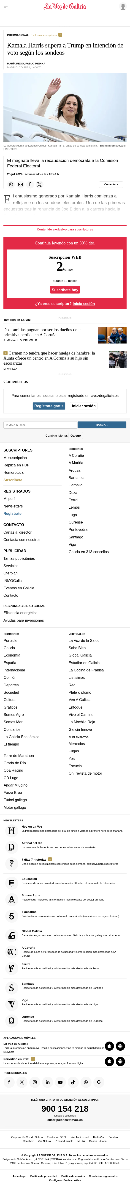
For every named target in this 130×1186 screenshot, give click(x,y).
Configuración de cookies (65, 1180)
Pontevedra (78, 529)
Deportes (11, 685)
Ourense (76, 522)
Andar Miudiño (15, 785)
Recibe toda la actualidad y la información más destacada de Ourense (54, 1020)
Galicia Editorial (98, 1141)
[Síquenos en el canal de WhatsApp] (86, 1082)
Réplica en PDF (16, 465)
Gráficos (10, 707)
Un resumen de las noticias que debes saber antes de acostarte (50, 847)
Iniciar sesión (84, 406)
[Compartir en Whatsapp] (11, 184)
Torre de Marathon (19, 755)
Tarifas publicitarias (19, 558)
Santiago (76, 537)
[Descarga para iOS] (109, 1046)
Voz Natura (44, 1141)
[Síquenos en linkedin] (47, 1082)
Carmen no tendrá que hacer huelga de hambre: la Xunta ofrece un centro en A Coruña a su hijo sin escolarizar (49, 358)
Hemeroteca (13, 472)
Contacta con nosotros (22, 540)
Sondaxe (113, 1137)
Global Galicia (80, 655)
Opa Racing (13, 770)
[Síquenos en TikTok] (73, 1082)
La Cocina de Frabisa (86, 670)
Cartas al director (17, 532)
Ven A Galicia (79, 700)
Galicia (9, 648)
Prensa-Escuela (64, 1141)
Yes (72, 758)
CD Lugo (11, 778)
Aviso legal (19, 1176)
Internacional (14, 670)
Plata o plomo (80, 692)
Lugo (73, 515)
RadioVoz (98, 1137)
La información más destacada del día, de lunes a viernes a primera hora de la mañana (64, 830)
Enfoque (75, 707)
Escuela (75, 766)
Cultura (10, 700)
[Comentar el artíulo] (111, 184)
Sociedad (11, 692)
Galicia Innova (80, 729)
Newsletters (13, 506)
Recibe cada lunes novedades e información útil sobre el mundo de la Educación (60, 883)
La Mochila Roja (82, 722)
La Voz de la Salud (84, 640)
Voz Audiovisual (80, 1137)
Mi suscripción (15, 457)
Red (72, 685)
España (10, 662)
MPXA (81, 1141)
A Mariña (76, 463)
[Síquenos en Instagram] (34, 1082)
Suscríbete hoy (65, 290)
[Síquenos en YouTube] (60, 1082)
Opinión (10, 677)
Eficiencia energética (20, 613)
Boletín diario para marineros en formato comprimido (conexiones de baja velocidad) (62, 916)
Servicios (10, 566)
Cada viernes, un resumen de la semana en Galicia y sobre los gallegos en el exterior (63, 935)
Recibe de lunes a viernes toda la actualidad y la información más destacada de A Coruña (60, 952)
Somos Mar (13, 722)
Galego (75, 435)
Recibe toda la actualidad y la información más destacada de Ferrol (52, 968)
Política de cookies (73, 1176)
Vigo (72, 544)
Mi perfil (9, 498)
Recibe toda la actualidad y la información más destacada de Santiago (54, 987)
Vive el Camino (81, 714)
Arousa (74, 470)
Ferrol (73, 500)
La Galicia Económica (21, 736)
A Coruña (76, 455)
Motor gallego (15, 807)
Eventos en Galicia (18, 588)
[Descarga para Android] (120, 1046)
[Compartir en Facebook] (30, 184)
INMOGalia (12, 580)
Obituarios (12, 729)
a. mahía (9, 340)
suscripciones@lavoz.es (65, 1120)
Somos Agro (14, 714)
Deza (73, 492)
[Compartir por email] (20, 184)
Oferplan (10, 573)
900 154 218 (65, 1109)
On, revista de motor (85, 773)
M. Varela (10, 368)
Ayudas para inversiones (23, 620)
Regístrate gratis (48, 406)
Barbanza (76, 478)
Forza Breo (13, 792)
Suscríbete (12, 480)
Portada (10, 640)
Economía (12, 655)
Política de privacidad (43, 1176)
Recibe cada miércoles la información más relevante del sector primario (54, 899)
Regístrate (12, 513)
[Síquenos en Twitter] (21, 1082)
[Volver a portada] (65, 6)
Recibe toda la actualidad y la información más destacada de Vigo (51, 1004)
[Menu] (6, 6)
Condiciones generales (103, 1176)
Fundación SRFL (56, 1137)
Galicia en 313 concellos (89, 552)
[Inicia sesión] (122, 6)
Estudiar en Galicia (84, 662)
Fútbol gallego (15, 800)
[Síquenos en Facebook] (9, 1082)
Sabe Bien (77, 648)
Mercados (77, 744)
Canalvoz (28, 1141)
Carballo (75, 485)
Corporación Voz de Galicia (27, 1137)
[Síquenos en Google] (98, 1082)
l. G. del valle (27, 340)
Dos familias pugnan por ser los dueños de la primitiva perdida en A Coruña (42, 332)
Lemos (74, 507)
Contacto (10, 595)
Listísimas (77, 677)
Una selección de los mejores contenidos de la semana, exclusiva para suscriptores (61, 863)
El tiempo (11, 744)
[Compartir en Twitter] (39, 184)
